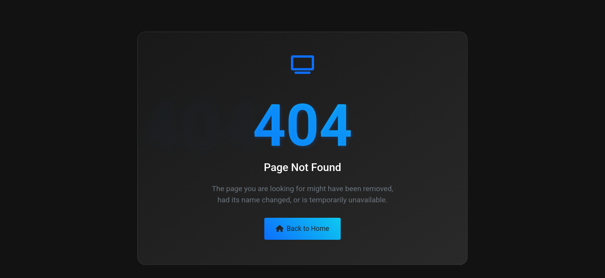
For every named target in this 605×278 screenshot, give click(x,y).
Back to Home (302, 228)
